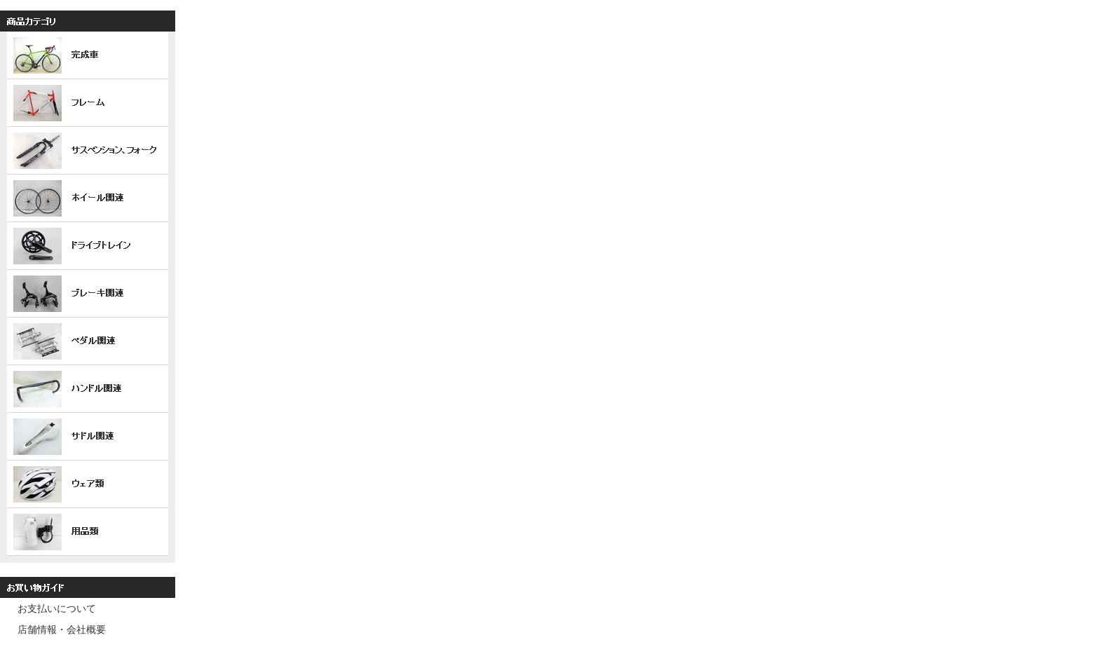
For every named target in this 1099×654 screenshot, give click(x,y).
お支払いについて (57, 608)
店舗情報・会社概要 (62, 629)
